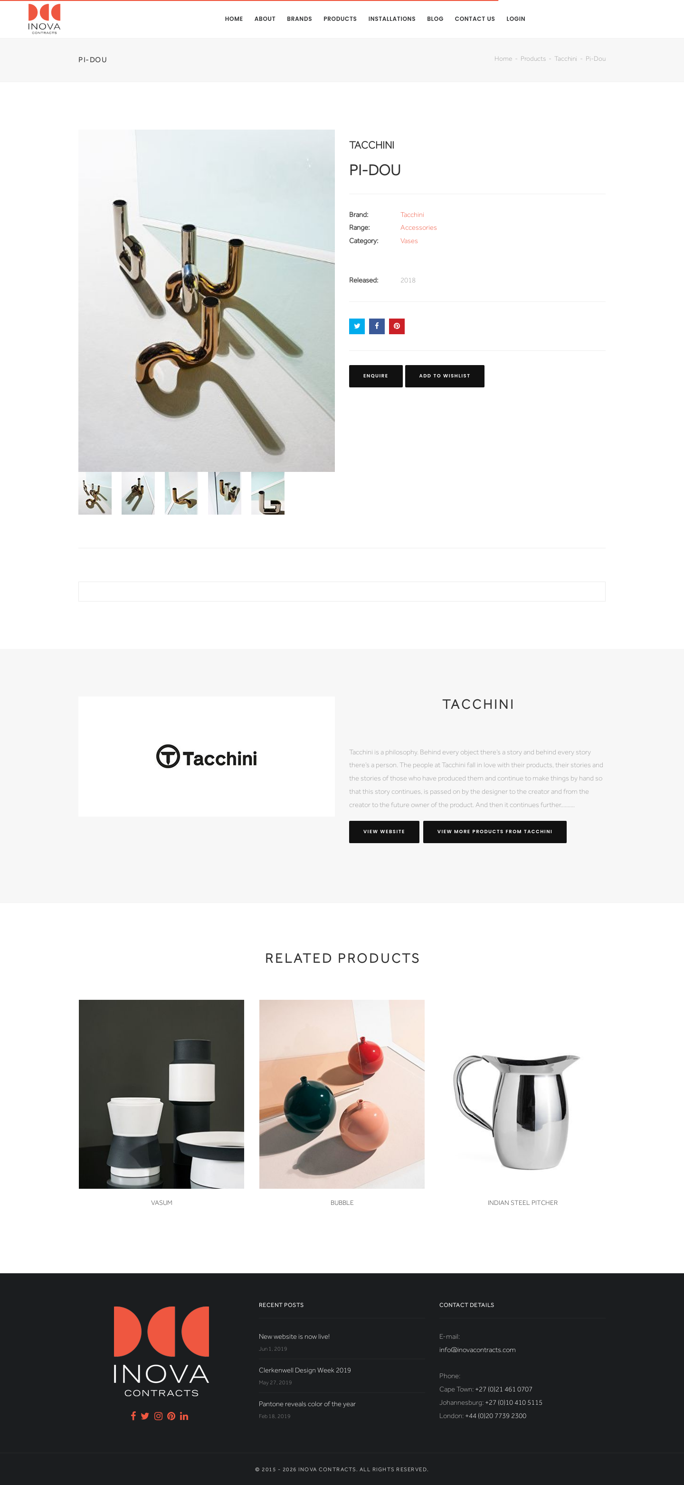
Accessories (418, 227)
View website (384, 831)
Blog (435, 19)
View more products (495, 831)
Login (515, 19)
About (265, 19)
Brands (299, 19)
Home (234, 19)
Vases (409, 240)
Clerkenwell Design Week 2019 (305, 1370)
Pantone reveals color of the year (307, 1404)
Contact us (475, 19)
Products (340, 19)
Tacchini (565, 58)
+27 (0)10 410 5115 (513, 1402)
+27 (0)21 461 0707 (503, 1389)
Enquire (376, 375)
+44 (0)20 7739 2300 (495, 1415)
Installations (392, 19)
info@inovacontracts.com (477, 1349)
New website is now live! (294, 1336)
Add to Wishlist (445, 375)
